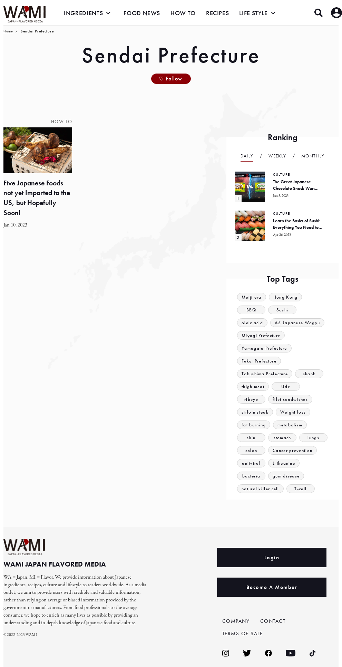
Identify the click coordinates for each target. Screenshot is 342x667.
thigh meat (253, 386)
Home (8, 31)
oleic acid (252, 323)
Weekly (277, 156)
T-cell (300, 489)
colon (251, 450)
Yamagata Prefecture (264, 348)
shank (309, 374)
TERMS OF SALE (242, 633)
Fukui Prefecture (259, 361)
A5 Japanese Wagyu (297, 323)
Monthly (312, 156)
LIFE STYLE (253, 13)
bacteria (251, 476)
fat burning (254, 425)
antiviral (251, 463)
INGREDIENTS (83, 13)
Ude (285, 386)
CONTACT (273, 621)
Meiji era (252, 297)
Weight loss (293, 412)
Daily (247, 156)
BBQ (251, 310)
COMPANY (236, 621)
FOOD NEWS (142, 13)
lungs (313, 438)
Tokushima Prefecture (265, 374)
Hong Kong (285, 297)
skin (251, 438)
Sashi (282, 310)
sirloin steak (255, 412)
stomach (282, 438)
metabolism (289, 425)
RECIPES (217, 13)
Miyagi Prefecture (261, 335)
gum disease (286, 476)
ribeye (251, 399)
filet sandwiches (290, 399)
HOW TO (183, 13)
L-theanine (284, 463)
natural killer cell (260, 489)
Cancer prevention (292, 450)
